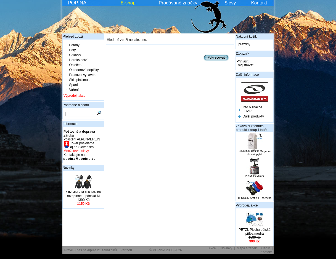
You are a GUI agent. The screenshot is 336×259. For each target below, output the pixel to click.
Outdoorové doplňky (84, 70)
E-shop (128, 3)
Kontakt (259, 3)
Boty (72, 50)
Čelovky (75, 55)
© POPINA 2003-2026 (165, 250)
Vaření (73, 90)
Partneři (126, 250)
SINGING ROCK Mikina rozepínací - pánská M (83, 194)
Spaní (73, 85)
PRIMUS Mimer (254, 176)
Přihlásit (242, 61)
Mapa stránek (247, 248)
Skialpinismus (79, 80)
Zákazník (242, 54)
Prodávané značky (178, 3)
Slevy (230, 3)
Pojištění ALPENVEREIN (82, 139)
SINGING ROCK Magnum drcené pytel (255, 153)
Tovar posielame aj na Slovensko (81, 145)
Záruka (69, 135)
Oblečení (75, 65)
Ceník (265, 248)
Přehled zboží (73, 36)
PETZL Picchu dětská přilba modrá (255, 232)
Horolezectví (78, 60)
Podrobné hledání (76, 105)
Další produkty (253, 116)
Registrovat (245, 65)
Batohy (74, 45)
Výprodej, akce (74, 96)
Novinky (69, 168)
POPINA (77, 3)
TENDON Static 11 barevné (255, 198)
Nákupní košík (246, 36)
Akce (212, 248)
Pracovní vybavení (82, 75)
